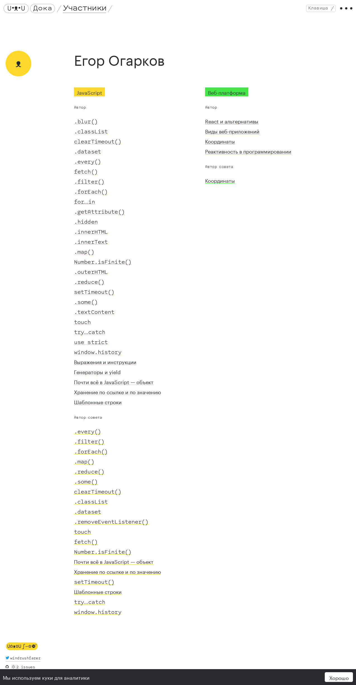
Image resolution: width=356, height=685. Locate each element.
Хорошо (339, 677)
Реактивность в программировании (248, 155)
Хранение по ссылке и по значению (117, 395)
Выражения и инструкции (105, 365)
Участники (86, 10)
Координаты (220, 145)
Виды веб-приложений (232, 135)
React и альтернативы (231, 125)
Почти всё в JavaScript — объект (113, 385)
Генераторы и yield (97, 375)
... (84, 205)
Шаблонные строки (98, 405)
